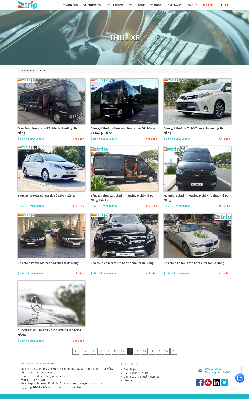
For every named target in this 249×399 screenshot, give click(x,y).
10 (100, 351)
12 (115, 351)
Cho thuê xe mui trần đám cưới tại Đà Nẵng (194, 263)
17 (151, 351)
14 (129, 351)
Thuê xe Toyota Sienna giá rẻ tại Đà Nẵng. (46, 195)
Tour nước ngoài (150, 5)
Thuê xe (208, 5)
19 (166, 351)
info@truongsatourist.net (51, 376)
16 (144, 351)
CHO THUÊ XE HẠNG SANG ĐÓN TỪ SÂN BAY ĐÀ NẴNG (49, 332)
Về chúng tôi (92, 5)
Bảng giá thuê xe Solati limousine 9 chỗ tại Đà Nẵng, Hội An (122, 198)
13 (122, 351)
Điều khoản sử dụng (136, 373)
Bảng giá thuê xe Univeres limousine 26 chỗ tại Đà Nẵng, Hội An (123, 130)
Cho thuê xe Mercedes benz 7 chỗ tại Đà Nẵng (122, 263)
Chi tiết (78, 138)
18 (158, 351)
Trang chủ (70, 5)
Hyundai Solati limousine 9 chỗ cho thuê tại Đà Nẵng (196, 198)
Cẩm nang (175, 5)
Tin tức (192, 5)
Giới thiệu (130, 369)
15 (137, 351)
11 (107, 351)
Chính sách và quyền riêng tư (142, 376)
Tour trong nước (119, 5)
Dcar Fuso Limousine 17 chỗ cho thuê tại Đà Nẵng (48, 130)
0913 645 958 (44, 372)
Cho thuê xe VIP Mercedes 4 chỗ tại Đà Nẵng (48, 263)
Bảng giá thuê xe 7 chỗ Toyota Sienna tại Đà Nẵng (194, 130)
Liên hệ (224, 5)
